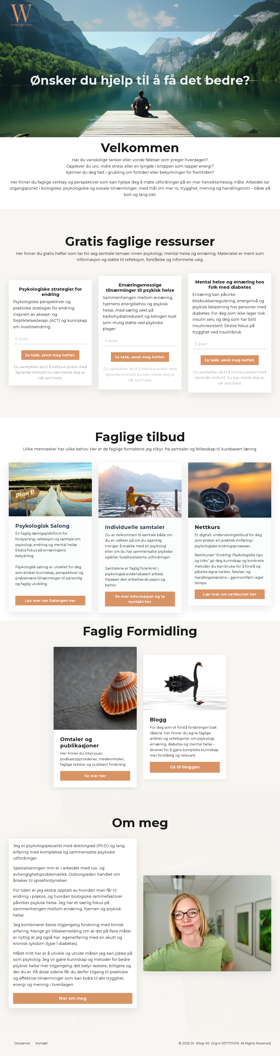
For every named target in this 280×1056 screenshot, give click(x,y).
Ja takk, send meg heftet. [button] (50, 356)
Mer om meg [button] (72, 1000)
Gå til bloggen (185, 768)
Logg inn (258, 16)
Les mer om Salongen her (50, 602)
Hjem (238, 16)
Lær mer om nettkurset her (229, 596)
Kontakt (41, 1046)
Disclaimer (22, 1046)
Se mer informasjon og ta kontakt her (140, 600)
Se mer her (95, 777)
